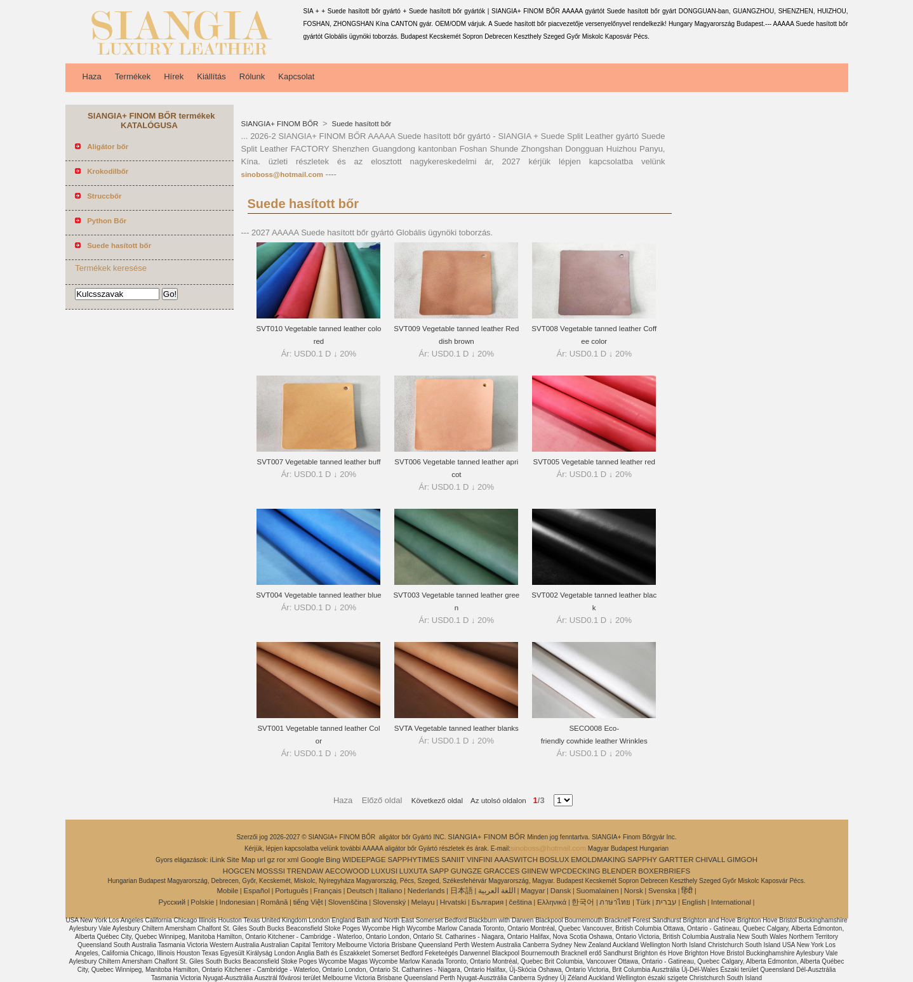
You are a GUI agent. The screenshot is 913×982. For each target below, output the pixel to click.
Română (274, 902)
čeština (520, 902)
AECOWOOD (347, 871)
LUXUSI (384, 871)
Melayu (422, 902)
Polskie (202, 902)
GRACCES (502, 871)
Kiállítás (211, 76)
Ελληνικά (551, 902)
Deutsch (360, 890)
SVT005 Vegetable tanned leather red (594, 462)
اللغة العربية (497, 890)
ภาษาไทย (614, 902)
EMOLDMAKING (598, 859)
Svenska (662, 890)
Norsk (633, 890)
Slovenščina (348, 902)
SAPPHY (642, 859)
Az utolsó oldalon (494, 800)
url (261, 859)
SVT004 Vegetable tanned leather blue (319, 595)
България (487, 902)
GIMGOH (742, 859)
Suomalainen (597, 890)
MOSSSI (271, 871)
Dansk (560, 890)
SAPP (439, 871)
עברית (666, 902)
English (694, 902)
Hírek (173, 76)
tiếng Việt (308, 902)
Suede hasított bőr (360, 124)
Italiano (390, 890)
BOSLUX (555, 859)
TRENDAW (305, 871)
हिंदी (687, 890)
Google (312, 859)
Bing (333, 859)
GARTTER (676, 859)
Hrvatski (453, 902)
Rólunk (252, 76)
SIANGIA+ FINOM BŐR (281, 124)
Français (328, 890)
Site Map (241, 859)
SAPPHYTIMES (413, 859)
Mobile (227, 890)
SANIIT (453, 859)
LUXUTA (413, 871)
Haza (92, 76)
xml (293, 859)
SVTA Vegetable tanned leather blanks (456, 728)
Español (256, 890)
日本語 (461, 890)
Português (291, 890)
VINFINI (480, 859)
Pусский (172, 902)
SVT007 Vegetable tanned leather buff (319, 462)
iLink (217, 859)
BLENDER (619, 871)
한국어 (582, 902)
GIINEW (534, 871)
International (731, 902)
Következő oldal (437, 800)
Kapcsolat (296, 76)
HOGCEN (239, 871)
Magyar (533, 890)
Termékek (132, 76)
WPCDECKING (575, 871)
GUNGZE (466, 871)
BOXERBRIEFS (664, 871)
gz (271, 859)
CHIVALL (710, 859)
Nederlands (426, 890)
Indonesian (237, 902)
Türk (643, 902)
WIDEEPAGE (364, 859)
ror (281, 859)
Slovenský (389, 902)
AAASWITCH (516, 859)
